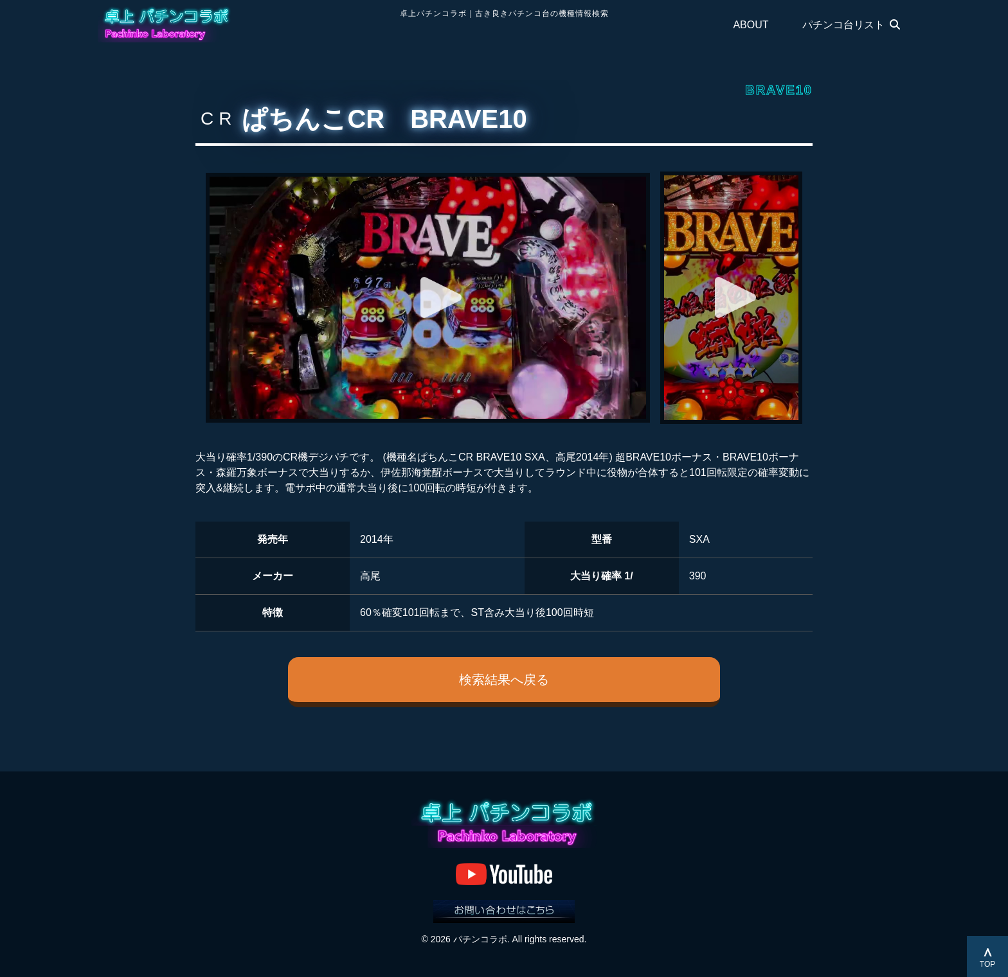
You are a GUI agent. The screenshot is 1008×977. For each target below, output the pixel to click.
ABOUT (750, 24)
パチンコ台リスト (851, 24)
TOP (987, 964)
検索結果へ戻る (504, 680)
